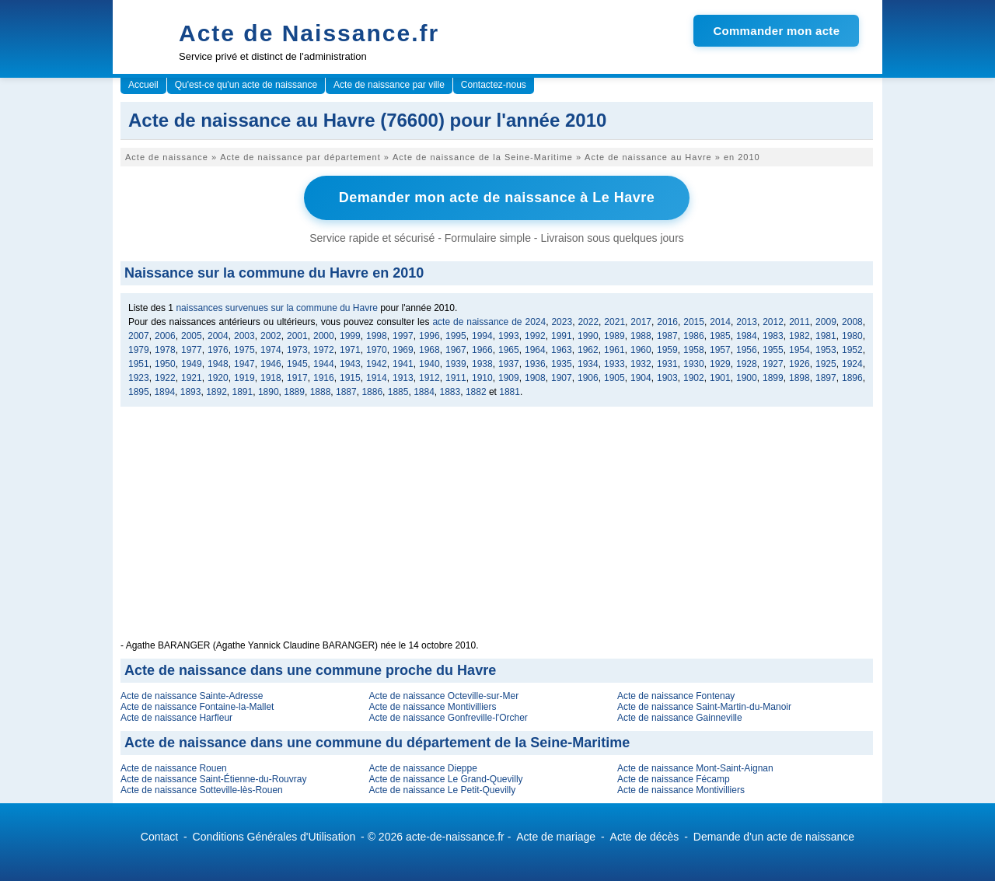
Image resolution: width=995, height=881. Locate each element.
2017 (640, 321)
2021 (614, 321)
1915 (350, 377)
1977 (191, 349)
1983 (773, 335)
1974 (270, 349)
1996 (429, 335)
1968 (429, 349)
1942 (376, 363)
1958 (693, 349)
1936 (535, 363)
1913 (403, 377)
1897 (825, 377)
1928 (746, 363)
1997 (403, 335)
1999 (350, 335)
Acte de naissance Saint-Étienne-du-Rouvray (213, 779)
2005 (191, 335)
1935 (561, 363)
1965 (508, 349)
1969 (403, 349)
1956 (746, 349)
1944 (323, 363)
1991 (561, 335)
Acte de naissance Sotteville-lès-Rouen (201, 790)
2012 (773, 321)
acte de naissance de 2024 (489, 321)
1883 (450, 391)
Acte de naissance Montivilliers (432, 706)
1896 (852, 377)
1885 (398, 391)
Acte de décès (644, 836)
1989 (614, 335)
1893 (190, 391)
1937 (508, 363)
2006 (165, 335)
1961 (614, 349)
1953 (825, 349)
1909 (508, 377)
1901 (720, 377)
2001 (297, 335)
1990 (588, 335)
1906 (588, 377)
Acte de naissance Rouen (173, 768)
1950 (165, 363)
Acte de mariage (555, 836)
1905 (614, 377)
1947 (244, 363)
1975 (244, 349)
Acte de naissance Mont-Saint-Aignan (695, 768)
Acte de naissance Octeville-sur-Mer (443, 695)
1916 (323, 377)
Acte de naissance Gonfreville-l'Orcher (447, 717)
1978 (165, 349)
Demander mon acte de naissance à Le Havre (497, 197)
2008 (852, 321)
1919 (244, 377)
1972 (323, 349)
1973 (297, 349)
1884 (424, 391)
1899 (773, 377)
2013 (746, 321)
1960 (640, 349)
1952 (852, 349)
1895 (138, 391)
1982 (799, 335)
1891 (242, 391)
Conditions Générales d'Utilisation (274, 836)
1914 (376, 377)
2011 (799, 321)
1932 (640, 363)
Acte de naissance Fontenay (676, 695)
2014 (720, 321)
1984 (746, 335)
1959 (667, 349)
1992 (535, 335)
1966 (482, 349)
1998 (376, 335)
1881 (509, 391)
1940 (429, 363)
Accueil (143, 84)
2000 (323, 335)
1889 (294, 391)
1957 (720, 349)
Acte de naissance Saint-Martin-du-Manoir (704, 706)
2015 (693, 321)
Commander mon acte (776, 30)
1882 (476, 391)
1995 (455, 335)
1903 (667, 377)
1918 (270, 377)
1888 (320, 391)
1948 (218, 363)
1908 (535, 377)
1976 (218, 349)
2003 (244, 335)
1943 (350, 363)
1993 (508, 335)
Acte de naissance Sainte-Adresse (191, 695)
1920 (218, 377)
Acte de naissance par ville (389, 84)
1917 (297, 377)
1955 (773, 349)
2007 (138, 335)
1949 (191, 363)
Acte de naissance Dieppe (422, 768)
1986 (693, 335)
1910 (482, 377)
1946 (270, 363)
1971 (350, 349)
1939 (455, 363)
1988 (640, 335)
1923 (138, 377)
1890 (268, 391)
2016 (667, 321)
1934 (588, 363)
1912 (429, 377)
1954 (799, 349)
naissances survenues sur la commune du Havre (276, 307)
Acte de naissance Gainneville (679, 717)
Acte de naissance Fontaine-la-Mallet (197, 706)
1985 (720, 335)
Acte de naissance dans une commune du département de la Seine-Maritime (377, 742)
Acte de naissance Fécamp (673, 779)
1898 (799, 377)
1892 (216, 391)
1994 (482, 335)
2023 (561, 321)
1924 (852, 363)
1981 (825, 335)
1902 (693, 377)
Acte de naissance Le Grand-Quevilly (445, 779)
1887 (346, 391)
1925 (825, 363)
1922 (165, 377)
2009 (825, 321)
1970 (376, 349)
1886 (371, 391)
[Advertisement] (496, 531)
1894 (164, 391)
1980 (852, 335)
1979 (138, 349)
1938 (482, 363)
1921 (191, 377)
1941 (403, 363)
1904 (640, 377)
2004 (218, 335)
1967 (455, 349)
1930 (693, 363)
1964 (535, 349)
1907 (561, 377)
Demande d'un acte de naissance (773, 836)
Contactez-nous (493, 84)
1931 (667, 363)
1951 (138, 363)
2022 (588, 321)
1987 (667, 335)
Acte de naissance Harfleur (176, 717)
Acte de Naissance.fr (309, 33)
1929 (720, 363)
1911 (455, 377)
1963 (561, 349)
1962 (588, 349)
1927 (773, 363)
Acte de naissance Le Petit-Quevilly (441, 790)
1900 (746, 377)
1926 (799, 363)
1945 (297, 363)
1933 (614, 363)
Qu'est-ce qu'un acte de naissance (246, 84)
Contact (159, 836)
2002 (270, 335)
